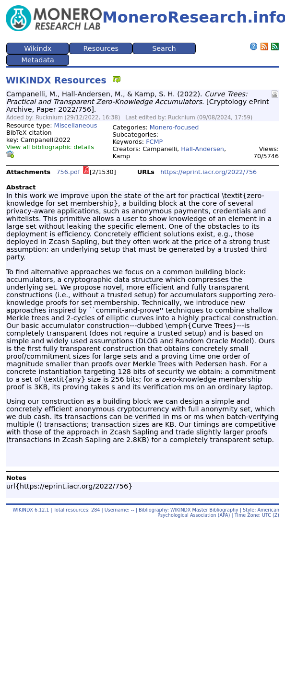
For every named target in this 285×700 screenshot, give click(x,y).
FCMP (154, 141)
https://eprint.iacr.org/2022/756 (208, 171)
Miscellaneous (75, 125)
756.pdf (68, 171)
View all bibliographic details (50, 147)
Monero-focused (174, 127)
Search (164, 48)
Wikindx (37, 48)
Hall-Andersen (202, 148)
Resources (101, 48)
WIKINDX (22, 510)
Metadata (38, 60)
